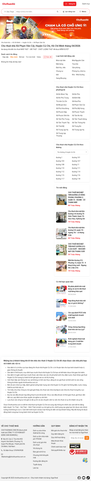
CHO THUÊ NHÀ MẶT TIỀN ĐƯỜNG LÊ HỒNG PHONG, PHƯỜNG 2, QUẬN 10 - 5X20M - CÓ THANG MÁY (76, 197)
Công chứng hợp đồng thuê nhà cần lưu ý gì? (76, 328)
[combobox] (72, 152)
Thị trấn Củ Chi (61, 101)
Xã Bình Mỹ (76, 98)
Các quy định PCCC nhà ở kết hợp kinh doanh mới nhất (77, 315)
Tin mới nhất (30, 57)
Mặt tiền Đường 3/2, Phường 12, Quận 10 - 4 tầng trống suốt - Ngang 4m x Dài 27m (77, 264)
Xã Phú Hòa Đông (62, 108)
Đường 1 (59, 157)
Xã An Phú (76, 94)
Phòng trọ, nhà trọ (78, 71)
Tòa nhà (75, 64)
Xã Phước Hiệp (61, 112)
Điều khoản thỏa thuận (57, 442)
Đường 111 (76, 168)
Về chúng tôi (37, 448)
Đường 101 (76, 157)
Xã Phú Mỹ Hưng (78, 108)
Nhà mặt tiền (61, 60)
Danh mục (84, 4)
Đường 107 (76, 161)
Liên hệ (35, 468)
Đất (57, 75)
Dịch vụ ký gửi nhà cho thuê (39, 443)
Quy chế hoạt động (58, 437)
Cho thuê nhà (5, 42)
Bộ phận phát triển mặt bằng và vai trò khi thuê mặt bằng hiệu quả (77, 288)
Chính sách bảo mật (58, 447)
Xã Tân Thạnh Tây (63, 123)
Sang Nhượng (61, 78)
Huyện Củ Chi (26, 42)
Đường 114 (76, 172)
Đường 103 (60, 161)
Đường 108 (60, 165)
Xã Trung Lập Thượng (61, 134)
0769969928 (18, 450)
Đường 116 (76, 175)
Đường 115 (60, 175)
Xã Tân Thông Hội (78, 123)
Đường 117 (60, 179)
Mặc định (14, 57)
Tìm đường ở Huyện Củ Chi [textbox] (66, 152)
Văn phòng (76, 67)
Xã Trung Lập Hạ (62, 130)
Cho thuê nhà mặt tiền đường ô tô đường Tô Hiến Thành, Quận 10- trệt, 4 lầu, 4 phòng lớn (76, 215)
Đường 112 (60, 172)
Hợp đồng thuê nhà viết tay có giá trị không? (77, 302)
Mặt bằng (59, 64)
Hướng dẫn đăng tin (40, 461)
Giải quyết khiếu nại (58, 450)
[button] (41, 34)
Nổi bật (21, 57)
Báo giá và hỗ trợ (39, 452)
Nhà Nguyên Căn (78, 60)
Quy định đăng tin (57, 434)
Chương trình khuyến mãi (40, 456)
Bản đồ (48, 57)
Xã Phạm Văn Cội (39, 42)
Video (39, 57)
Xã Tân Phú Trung (62, 119)
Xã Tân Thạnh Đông (79, 119)
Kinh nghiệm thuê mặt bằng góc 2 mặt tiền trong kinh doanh (76, 341)
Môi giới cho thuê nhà (59, 430)
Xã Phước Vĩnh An (62, 115)
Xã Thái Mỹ (60, 126)
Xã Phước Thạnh (78, 112)
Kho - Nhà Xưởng (78, 75)
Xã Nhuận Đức (61, 105)
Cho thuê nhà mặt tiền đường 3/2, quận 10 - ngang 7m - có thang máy (76, 231)
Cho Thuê (9, 12)
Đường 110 (60, 168)
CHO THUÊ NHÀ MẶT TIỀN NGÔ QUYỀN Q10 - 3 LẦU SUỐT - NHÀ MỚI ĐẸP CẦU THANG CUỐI (77, 247)
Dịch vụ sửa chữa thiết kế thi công (39, 432)
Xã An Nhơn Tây (62, 94)
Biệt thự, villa (60, 67)
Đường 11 (75, 165)
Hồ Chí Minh (16, 42)
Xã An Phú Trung (62, 98)
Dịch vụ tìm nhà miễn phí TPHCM (40, 438)
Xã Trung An (76, 126)
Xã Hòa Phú (76, 101)
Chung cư (59, 71)
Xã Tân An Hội (77, 115)
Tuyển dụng (37, 464)
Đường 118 (76, 179)
